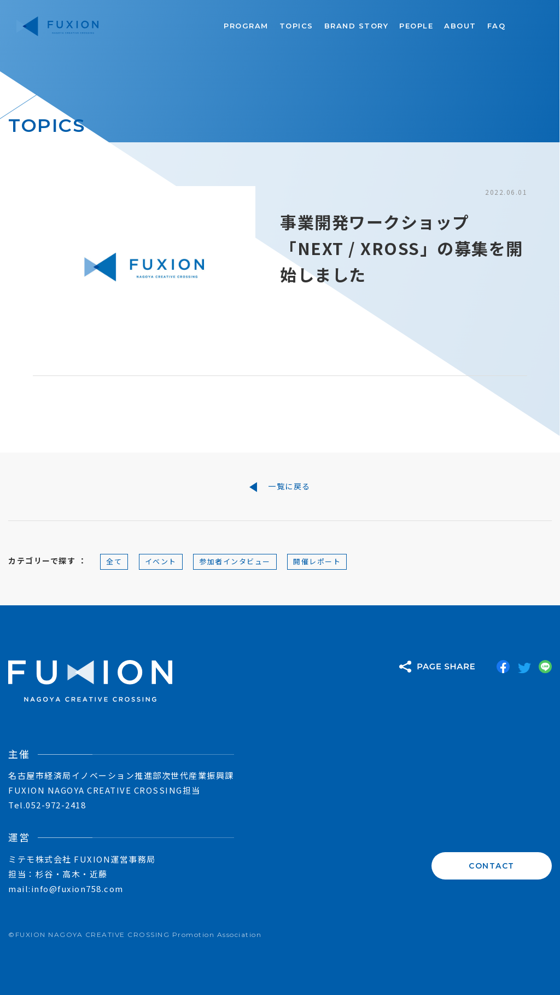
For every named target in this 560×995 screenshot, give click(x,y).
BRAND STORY (356, 25)
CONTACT (492, 866)
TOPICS (296, 25)
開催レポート (317, 561)
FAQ (496, 25)
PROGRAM (246, 25)
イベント (161, 561)
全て (114, 561)
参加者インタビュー (235, 561)
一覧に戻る (280, 486)
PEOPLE (416, 25)
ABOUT (460, 25)
